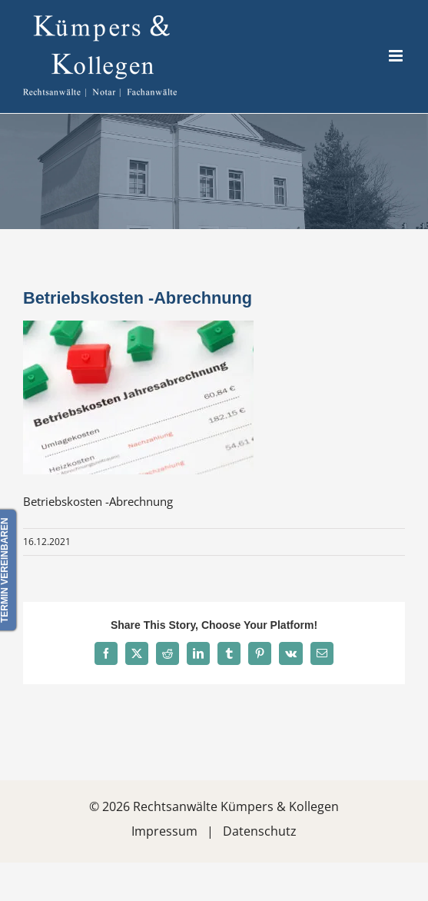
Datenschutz (260, 831)
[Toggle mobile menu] (397, 56)
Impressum (164, 831)
